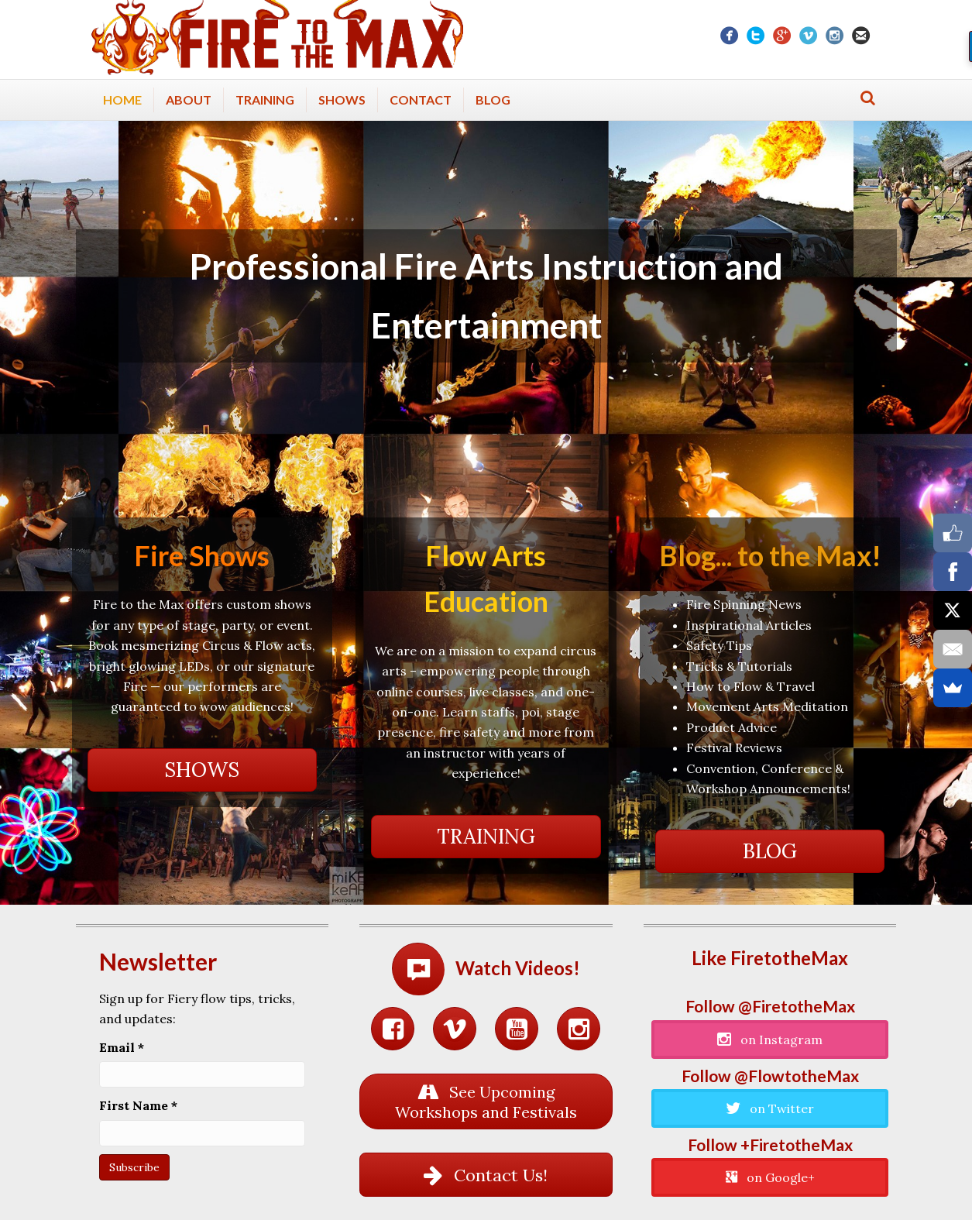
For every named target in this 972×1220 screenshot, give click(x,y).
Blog (493, 99)
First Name (138, 1105)
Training (264, 99)
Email (121, 1047)
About (188, 99)
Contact (421, 99)
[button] (203, 770)
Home (122, 99)
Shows (342, 99)
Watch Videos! (517, 968)
